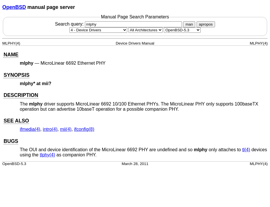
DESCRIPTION (20, 95)
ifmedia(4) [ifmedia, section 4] (30, 129)
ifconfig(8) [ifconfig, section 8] (84, 129)
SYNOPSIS (16, 75)
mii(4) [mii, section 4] (65, 129)
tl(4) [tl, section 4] (246, 149)
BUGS (10, 141)
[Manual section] (98, 30)
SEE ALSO (16, 121)
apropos (206, 24)
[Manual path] (182, 30)
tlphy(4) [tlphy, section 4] (47, 154)
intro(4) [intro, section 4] (50, 129)
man (189, 24)
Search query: (119, 24)
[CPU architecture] (145, 30)
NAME (10, 54)
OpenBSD (14, 7)
